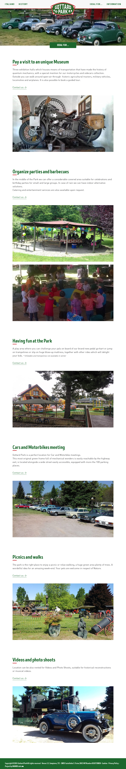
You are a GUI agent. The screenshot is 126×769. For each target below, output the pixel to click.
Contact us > (20, 87)
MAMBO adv (18, 766)
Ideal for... (96, 4)
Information (114, 4)
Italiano (10, 4)
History (23, 4)
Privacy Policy (114, 763)
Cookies (104, 763)
